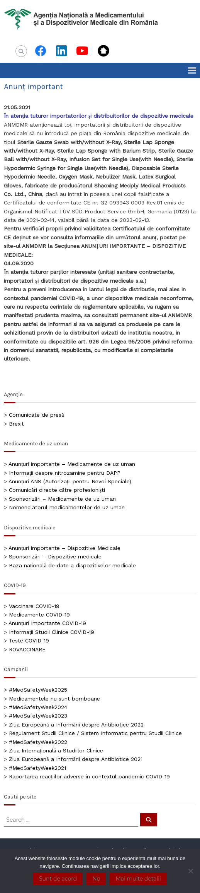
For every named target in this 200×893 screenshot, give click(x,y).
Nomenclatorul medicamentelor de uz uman (67, 507)
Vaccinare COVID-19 (34, 606)
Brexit (16, 424)
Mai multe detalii (138, 878)
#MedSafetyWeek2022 (38, 742)
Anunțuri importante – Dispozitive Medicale (64, 548)
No (96, 878)
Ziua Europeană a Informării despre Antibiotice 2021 (75, 759)
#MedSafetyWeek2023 (38, 716)
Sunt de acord (58, 878)
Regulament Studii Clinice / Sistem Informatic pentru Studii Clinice (95, 733)
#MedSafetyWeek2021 (37, 768)
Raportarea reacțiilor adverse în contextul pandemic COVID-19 (89, 776)
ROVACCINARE (27, 649)
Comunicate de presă (36, 415)
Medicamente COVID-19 (39, 614)
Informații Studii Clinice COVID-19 (51, 632)
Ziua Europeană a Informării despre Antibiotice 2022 (76, 724)
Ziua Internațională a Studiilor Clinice (56, 750)
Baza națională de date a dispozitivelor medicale (72, 565)
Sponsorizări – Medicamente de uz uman (62, 499)
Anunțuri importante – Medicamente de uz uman (71, 464)
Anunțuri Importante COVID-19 (47, 623)
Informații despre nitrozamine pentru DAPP (64, 473)
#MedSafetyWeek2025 (38, 690)
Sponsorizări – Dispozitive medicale (55, 556)
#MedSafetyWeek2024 (38, 707)
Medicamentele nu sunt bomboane (54, 699)
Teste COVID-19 (29, 640)
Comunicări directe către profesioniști (57, 490)
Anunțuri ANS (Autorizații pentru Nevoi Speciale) (69, 481)
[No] (190, 871)
